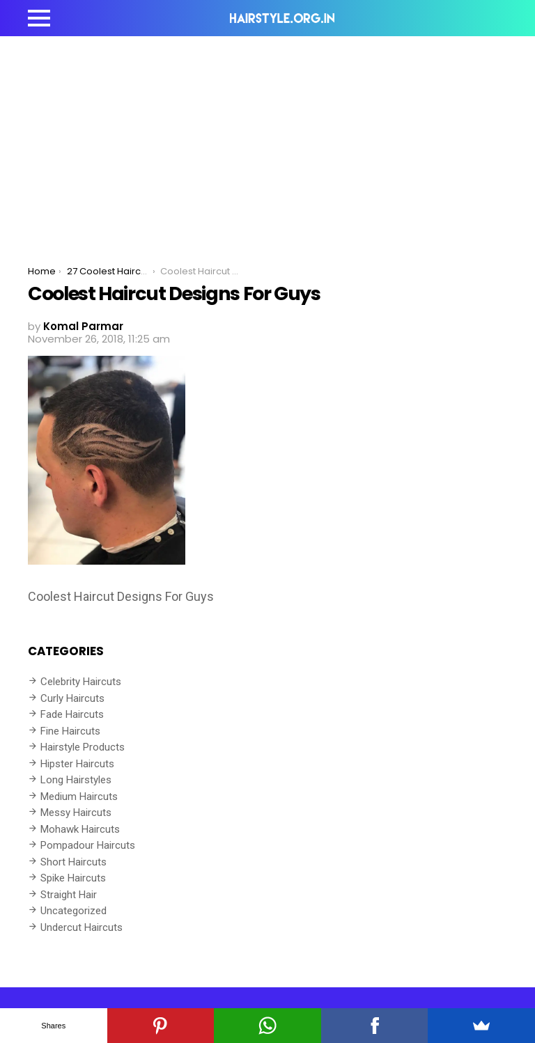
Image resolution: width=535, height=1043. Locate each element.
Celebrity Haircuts (80, 681)
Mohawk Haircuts (80, 829)
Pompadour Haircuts (87, 845)
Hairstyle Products (82, 747)
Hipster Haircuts (77, 764)
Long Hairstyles (75, 780)
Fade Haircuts (72, 714)
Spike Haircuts (73, 878)
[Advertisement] (267, 140)
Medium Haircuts (79, 796)
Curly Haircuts (72, 698)
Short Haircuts (73, 862)
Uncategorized (73, 910)
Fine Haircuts (70, 731)
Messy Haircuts (75, 812)
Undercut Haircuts (81, 927)
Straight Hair (68, 894)
